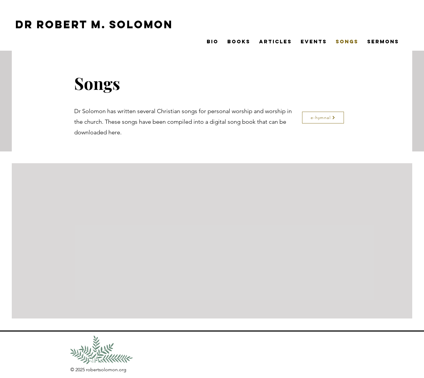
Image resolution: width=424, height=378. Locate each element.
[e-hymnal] (323, 117)
